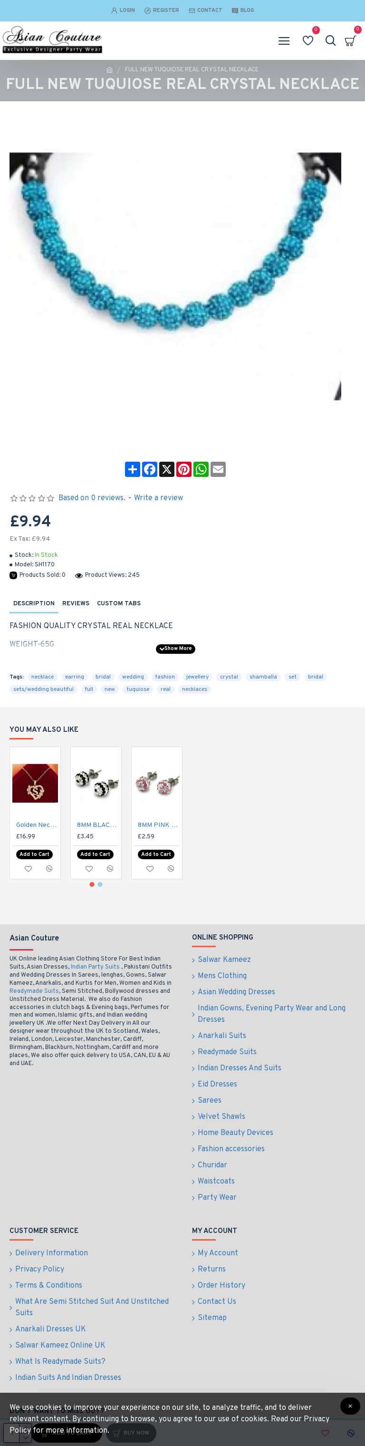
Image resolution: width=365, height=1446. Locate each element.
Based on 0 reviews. (91, 498)
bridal (103, 677)
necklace (42, 677)
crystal (229, 677)
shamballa (263, 677)
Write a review (158, 498)
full (89, 689)
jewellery (197, 677)
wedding (133, 677)
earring (74, 677)
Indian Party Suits (95, 991)
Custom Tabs (119, 604)
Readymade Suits (34, 1015)
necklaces (194, 689)
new (110, 689)
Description (34, 604)
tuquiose (137, 689)
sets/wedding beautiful (43, 689)
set (292, 677)
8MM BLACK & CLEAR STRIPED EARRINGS (98, 854)
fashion (165, 677)
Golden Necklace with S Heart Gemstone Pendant (37, 854)
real (166, 689)
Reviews (75, 604)
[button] (92, 908)
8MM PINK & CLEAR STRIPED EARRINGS (159, 854)
